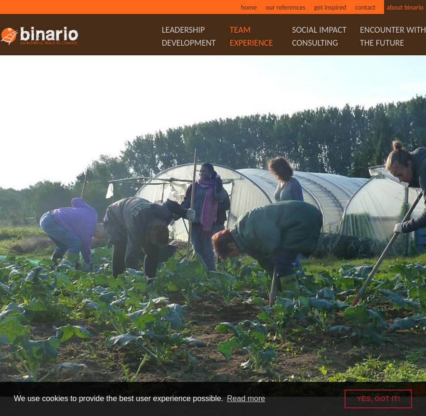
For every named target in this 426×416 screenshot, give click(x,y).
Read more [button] (246, 398)
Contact (365, 7)
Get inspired (330, 7)
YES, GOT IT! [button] (378, 399)
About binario (405, 7)
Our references (286, 7)
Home (249, 7)
